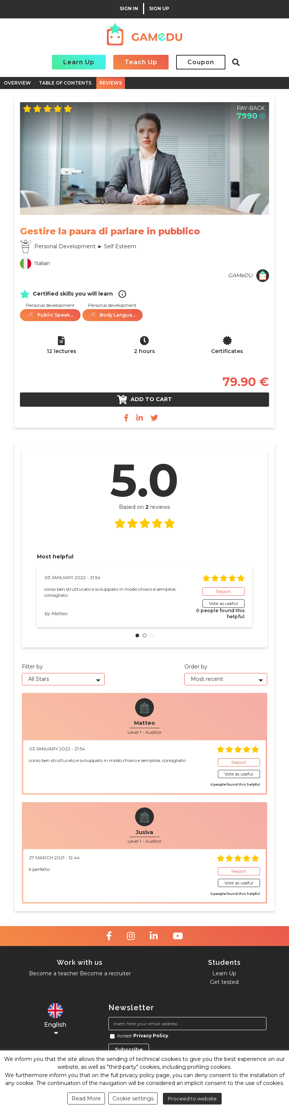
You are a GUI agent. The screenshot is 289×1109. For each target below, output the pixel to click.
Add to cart (144, 399)
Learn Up (78, 62)
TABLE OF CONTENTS (65, 83)
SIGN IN (129, 8)
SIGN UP (159, 8)
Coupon (200, 62)
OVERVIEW (17, 83)
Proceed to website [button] (192, 1098)
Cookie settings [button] (133, 1098)
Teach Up (141, 62)
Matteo (59, 613)
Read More (86, 1098)
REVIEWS (110, 83)
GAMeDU (240, 275)
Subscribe (129, 1049)
